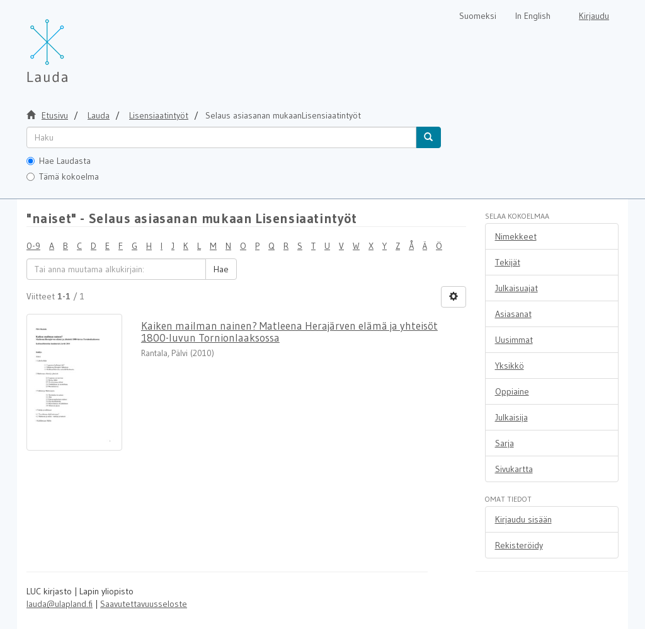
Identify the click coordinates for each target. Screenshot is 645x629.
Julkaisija (511, 417)
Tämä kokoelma (62, 176)
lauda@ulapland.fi (59, 603)
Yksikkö (509, 365)
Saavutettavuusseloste (143, 603)
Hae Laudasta (58, 160)
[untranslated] (221, 137)
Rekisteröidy (519, 545)
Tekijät (507, 262)
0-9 (33, 245)
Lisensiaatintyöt (158, 115)
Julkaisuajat (516, 288)
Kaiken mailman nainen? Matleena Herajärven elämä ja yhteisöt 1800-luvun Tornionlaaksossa (289, 331)
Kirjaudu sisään (523, 519)
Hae (221, 269)
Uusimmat (514, 339)
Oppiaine (512, 391)
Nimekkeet (516, 236)
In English (533, 15)
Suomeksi (477, 15)
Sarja (504, 443)
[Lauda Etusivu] (73, 44)
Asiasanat (513, 314)
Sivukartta (514, 469)
